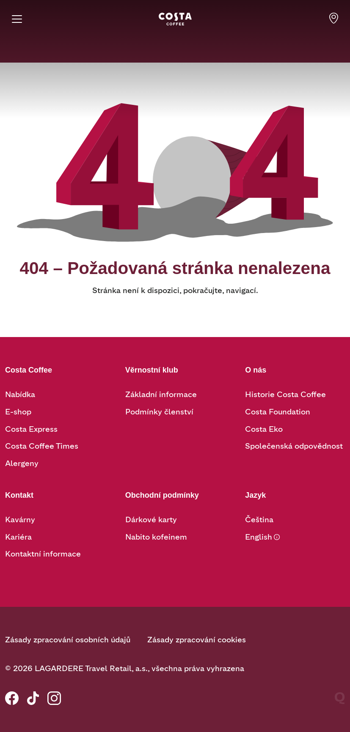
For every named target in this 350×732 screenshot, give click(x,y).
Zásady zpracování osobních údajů (67, 639)
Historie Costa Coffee (285, 394)
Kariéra (18, 537)
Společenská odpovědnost (294, 446)
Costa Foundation (277, 412)
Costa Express (31, 429)
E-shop (18, 412)
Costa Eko (264, 429)
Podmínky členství (159, 412)
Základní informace (161, 394)
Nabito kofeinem (156, 537)
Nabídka (20, 394)
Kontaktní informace (43, 554)
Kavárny (20, 519)
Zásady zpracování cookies (196, 639)
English (258, 537)
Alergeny (22, 463)
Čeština (259, 519)
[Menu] (17, 19)
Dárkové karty (151, 519)
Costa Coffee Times (41, 446)
